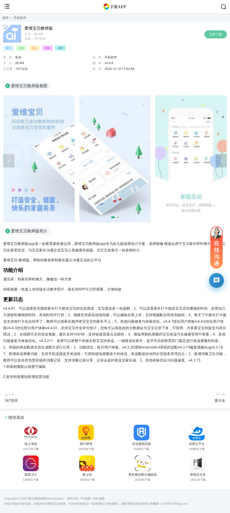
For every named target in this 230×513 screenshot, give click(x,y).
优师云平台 (197, 444)
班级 (47, 48)
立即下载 (215, 34)
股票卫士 (30, 474)
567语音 (11, 400)
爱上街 (87, 474)
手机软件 (20, 18)
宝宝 (21, 48)
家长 (8, 48)
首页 (5, 18)
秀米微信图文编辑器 (142, 474)
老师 (60, 48)
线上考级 (30, 444)
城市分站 (73, 498)
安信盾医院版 (141, 444)
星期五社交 (198, 474)
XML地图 (98, 498)
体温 (34, 48)
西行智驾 (86, 444)
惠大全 (220, 400)
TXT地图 (85, 498)
